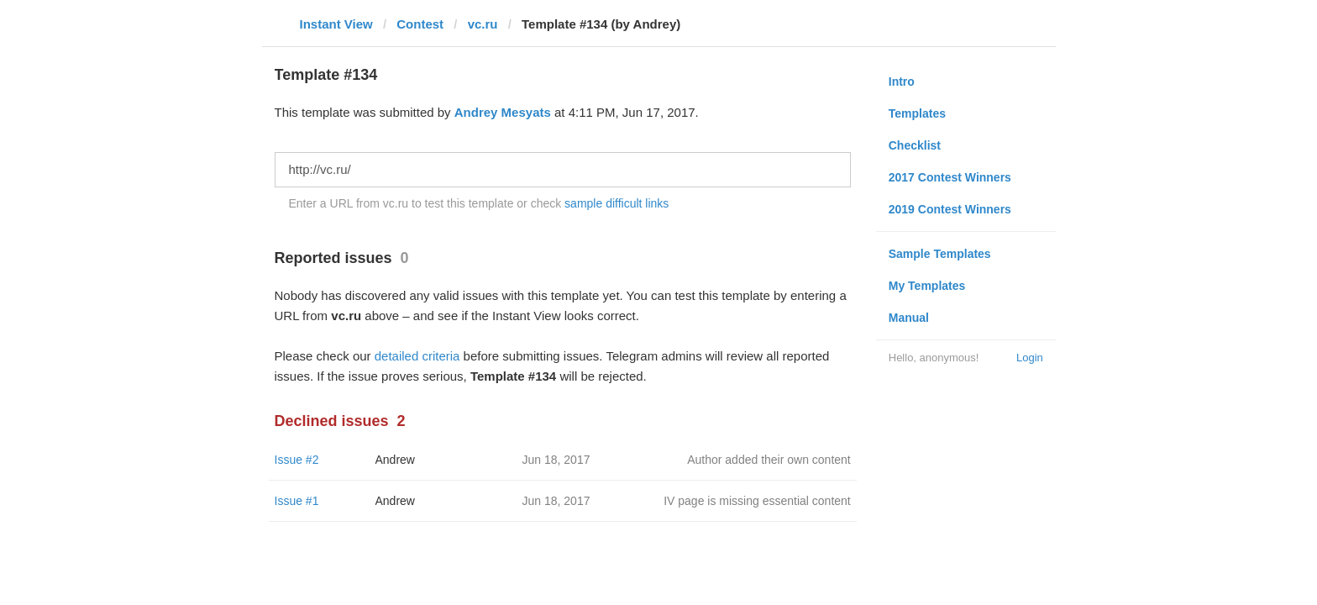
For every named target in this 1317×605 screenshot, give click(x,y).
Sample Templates (940, 253)
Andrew (395, 459)
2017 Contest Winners (950, 177)
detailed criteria (417, 356)
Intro (902, 81)
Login (1029, 357)
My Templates (927, 285)
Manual (909, 317)
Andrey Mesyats (502, 112)
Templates (917, 113)
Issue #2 (297, 459)
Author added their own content (769, 459)
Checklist (915, 145)
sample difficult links (616, 203)
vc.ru (483, 24)
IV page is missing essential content (757, 501)
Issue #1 (297, 501)
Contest (419, 24)
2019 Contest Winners (950, 209)
